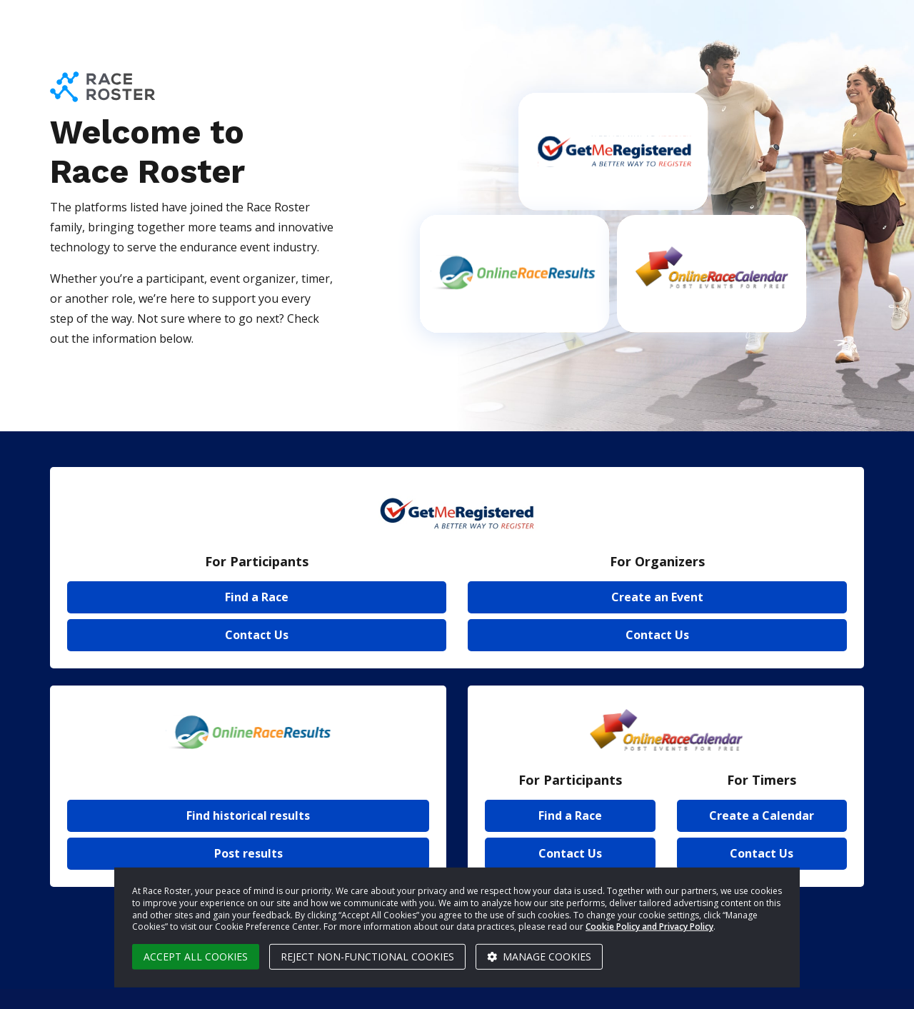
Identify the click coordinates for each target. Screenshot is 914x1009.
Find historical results (248, 815)
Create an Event (657, 597)
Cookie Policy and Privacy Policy (649, 926)
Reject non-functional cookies (367, 956)
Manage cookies (539, 956)
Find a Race (256, 597)
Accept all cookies (196, 956)
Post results (248, 853)
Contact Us (256, 635)
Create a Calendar (761, 815)
